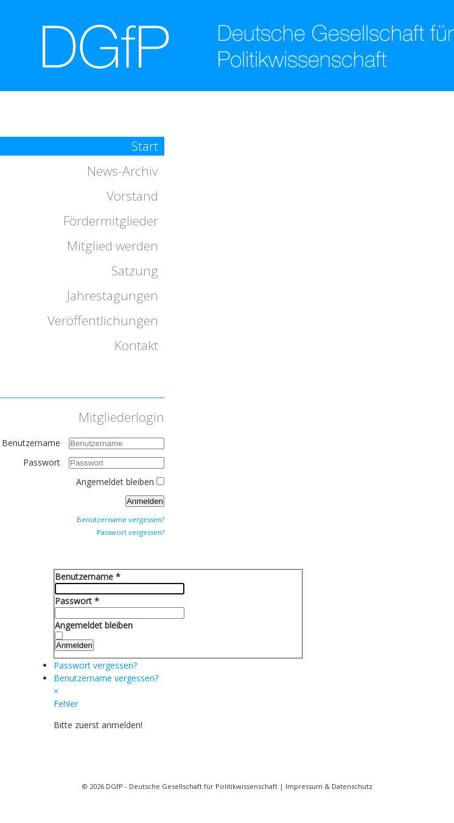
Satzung (134, 270)
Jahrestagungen (112, 295)
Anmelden (145, 501)
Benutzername (31, 443)
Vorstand (132, 195)
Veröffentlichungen (102, 320)
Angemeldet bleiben (115, 481)
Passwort (43, 462)
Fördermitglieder (110, 220)
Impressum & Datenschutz (328, 786)
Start (144, 145)
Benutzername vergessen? (120, 519)
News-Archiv (122, 170)
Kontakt (136, 345)
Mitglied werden (112, 245)
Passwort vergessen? (130, 532)
